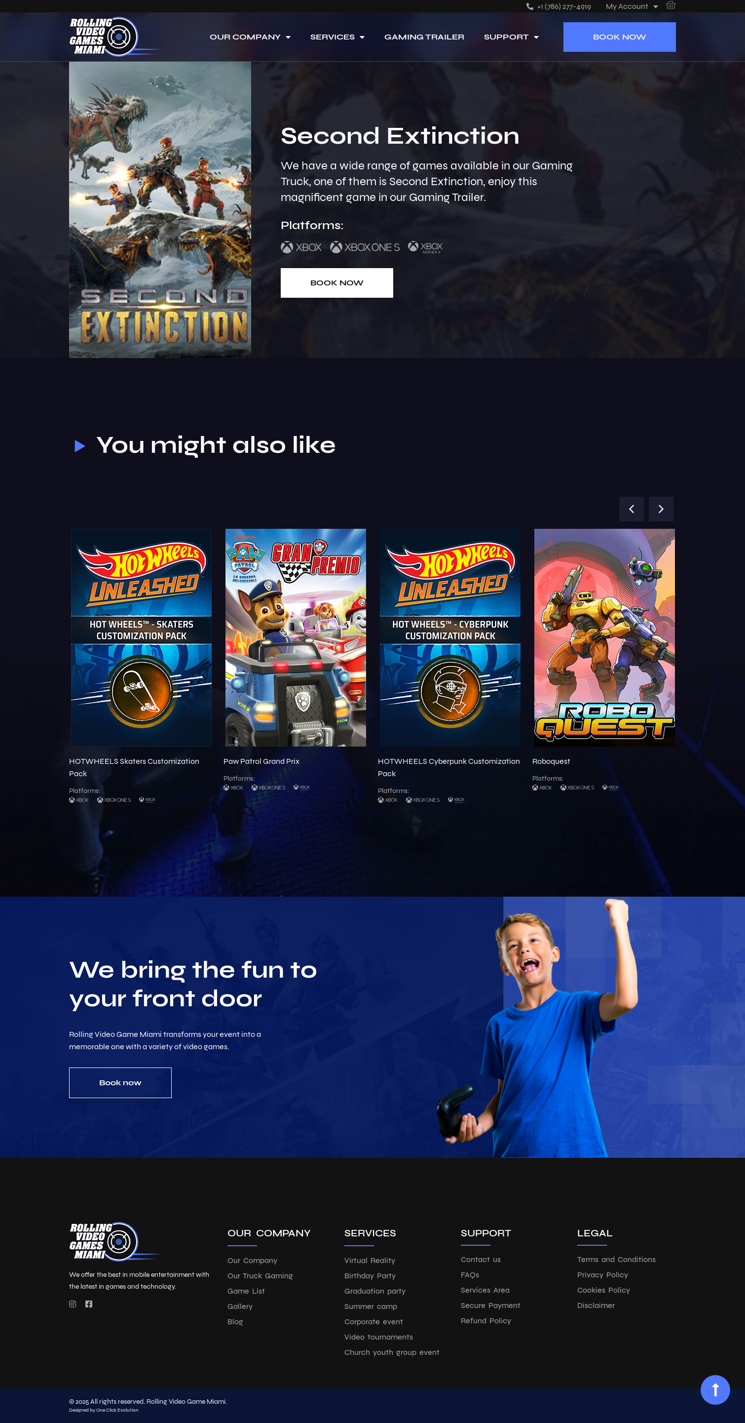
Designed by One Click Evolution (104, 1410)
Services (337, 37)
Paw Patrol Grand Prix (261, 761)
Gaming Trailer (424, 36)
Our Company (250, 37)
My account (632, 6)
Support (511, 37)
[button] (631, 509)
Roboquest (551, 761)
